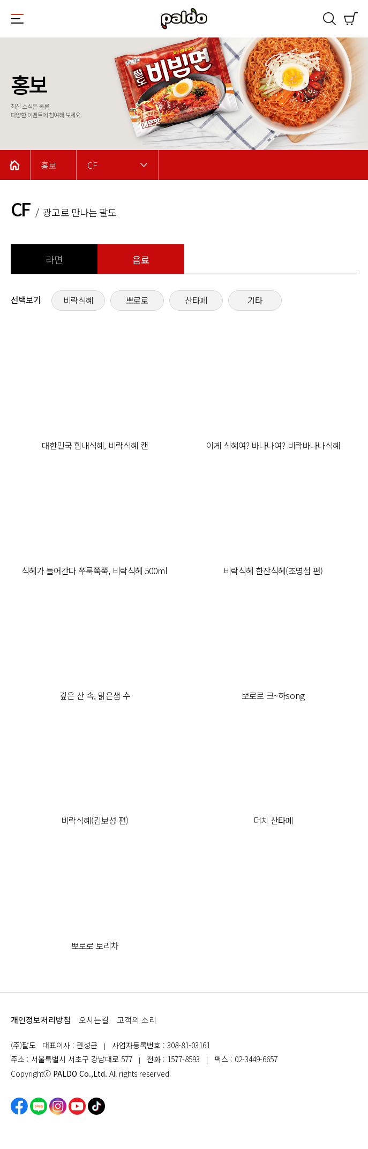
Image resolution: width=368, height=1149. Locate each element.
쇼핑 (351, 18)
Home (15, 165)
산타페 (196, 300)
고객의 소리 (136, 1019)
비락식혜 (78, 300)
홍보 (48, 165)
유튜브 (77, 1106)
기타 (254, 300)
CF (92, 165)
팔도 (184, 18)
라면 (54, 259)
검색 (329, 18)
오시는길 (94, 1019)
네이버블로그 (38, 1106)
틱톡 (96, 1106)
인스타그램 (57, 1106)
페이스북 (19, 1106)
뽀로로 (137, 300)
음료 (140, 259)
